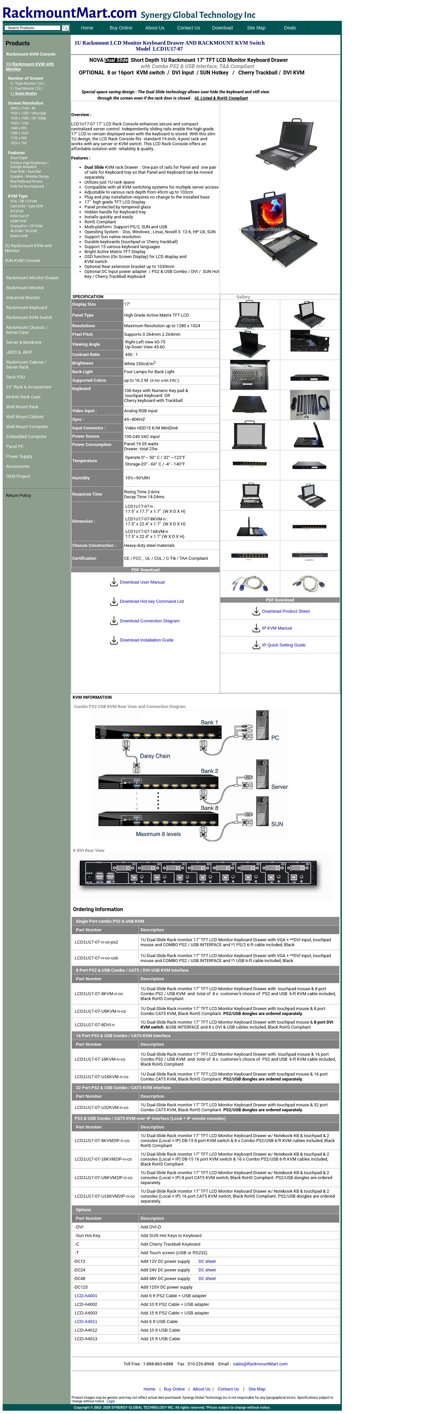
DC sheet (207, 1261)
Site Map (256, 1389)
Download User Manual (142, 582)
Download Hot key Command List (152, 601)
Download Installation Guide (147, 640)
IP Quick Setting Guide (283, 644)
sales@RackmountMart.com (260, 1363)
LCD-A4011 (86, 1321)
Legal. (111, 1401)
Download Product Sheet (286, 611)
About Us (201, 1389)
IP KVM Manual (277, 628)
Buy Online (174, 1389)
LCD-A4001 (86, 1295)
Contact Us (228, 1389)
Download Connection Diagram (150, 620)
